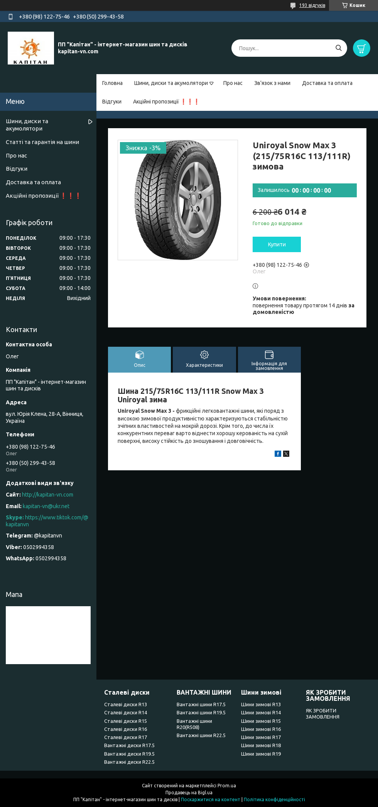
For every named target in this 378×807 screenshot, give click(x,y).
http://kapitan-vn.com (47, 495)
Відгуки (112, 101)
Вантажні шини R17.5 (201, 704)
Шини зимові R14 (261, 712)
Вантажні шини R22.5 (201, 735)
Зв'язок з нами (272, 83)
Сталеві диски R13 (125, 704)
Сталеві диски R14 (125, 712)
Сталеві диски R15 (125, 721)
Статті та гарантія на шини (42, 142)
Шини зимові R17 (261, 737)
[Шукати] (338, 48)
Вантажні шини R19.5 (201, 712)
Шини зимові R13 (261, 704)
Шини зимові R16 (261, 729)
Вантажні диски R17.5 (129, 745)
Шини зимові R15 (261, 721)
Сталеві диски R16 (125, 729)
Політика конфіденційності (274, 799)
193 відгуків (312, 5)
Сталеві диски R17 (125, 737)
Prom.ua (227, 785)
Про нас (233, 83)
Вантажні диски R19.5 (129, 753)
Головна (112, 83)
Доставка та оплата (327, 83)
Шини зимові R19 (261, 753)
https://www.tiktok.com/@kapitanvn (47, 520)
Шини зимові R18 (261, 745)
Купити (277, 244)
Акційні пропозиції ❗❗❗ (166, 101)
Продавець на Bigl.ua (189, 792)
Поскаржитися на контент (210, 799)
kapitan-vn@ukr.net (46, 506)
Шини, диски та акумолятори (171, 83)
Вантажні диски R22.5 (129, 762)
